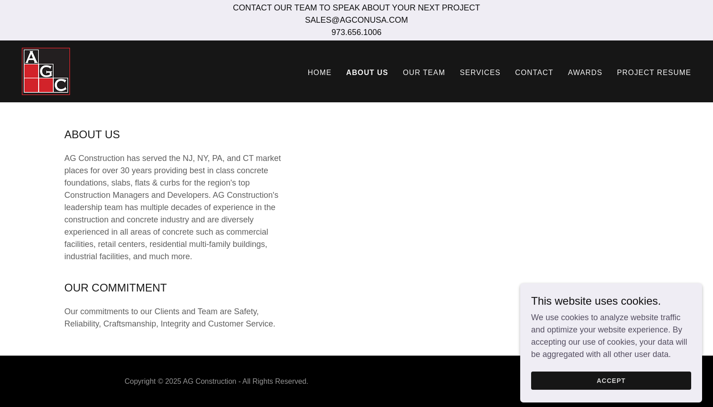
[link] (46, 70)
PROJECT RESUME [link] (654, 72)
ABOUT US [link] (367, 72)
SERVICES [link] (480, 72)
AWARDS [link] (585, 72)
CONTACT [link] (534, 72)
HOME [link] (320, 72)
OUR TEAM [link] (424, 72)
